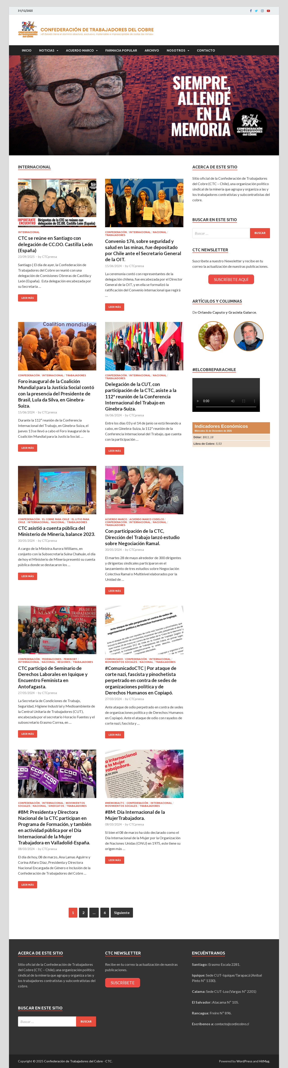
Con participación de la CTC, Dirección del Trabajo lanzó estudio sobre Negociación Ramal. (142, 537)
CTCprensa (49, 256)
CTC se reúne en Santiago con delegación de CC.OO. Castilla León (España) (55, 244)
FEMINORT (70, 659)
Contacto (206, 50)
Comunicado (114, 659)
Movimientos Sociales (121, 662)
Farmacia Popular (121, 50)
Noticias (46, 50)
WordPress (244, 1061)
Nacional (159, 232)
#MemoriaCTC (114, 803)
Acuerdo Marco (80, 50)
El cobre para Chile (55, 519)
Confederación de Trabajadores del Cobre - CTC (78, 1061)
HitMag (264, 1061)
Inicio (27, 50)
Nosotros (176, 50)
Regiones (63, 662)
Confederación (116, 232)
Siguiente (122, 912)
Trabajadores (115, 235)
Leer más (27, 298)
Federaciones (51, 659)
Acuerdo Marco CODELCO (146, 519)
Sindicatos (56, 806)
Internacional (28, 232)
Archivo (152, 50)
